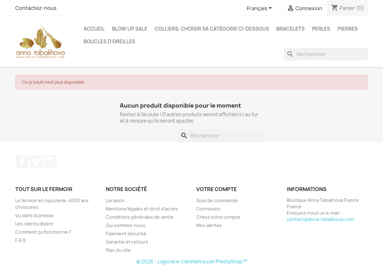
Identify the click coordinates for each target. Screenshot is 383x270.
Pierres (348, 28)
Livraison (115, 200)
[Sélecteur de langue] (260, 8)
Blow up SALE (129, 28)
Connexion (208, 209)
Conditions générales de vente (139, 217)
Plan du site (118, 250)
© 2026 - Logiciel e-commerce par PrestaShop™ (191, 261)
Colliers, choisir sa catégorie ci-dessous (212, 28)
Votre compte (216, 189)
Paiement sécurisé (126, 234)
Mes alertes (209, 225)
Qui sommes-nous (125, 225)
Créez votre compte (218, 217)
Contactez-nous (36, 7)
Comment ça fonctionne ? (43, 232)
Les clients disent (34, 224)
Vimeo (36, 161)
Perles (321, 28)
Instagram (50, 161)
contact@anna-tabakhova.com (320, 219)
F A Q (20, 240)
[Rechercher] (326, 54)
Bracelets (290, 28)
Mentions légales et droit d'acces (142, 209)
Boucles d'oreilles (109, 41)
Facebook (22, 161)
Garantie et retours (127, 242)
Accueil (94, 28)
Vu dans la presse (34, 215)
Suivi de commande (217, 200)
